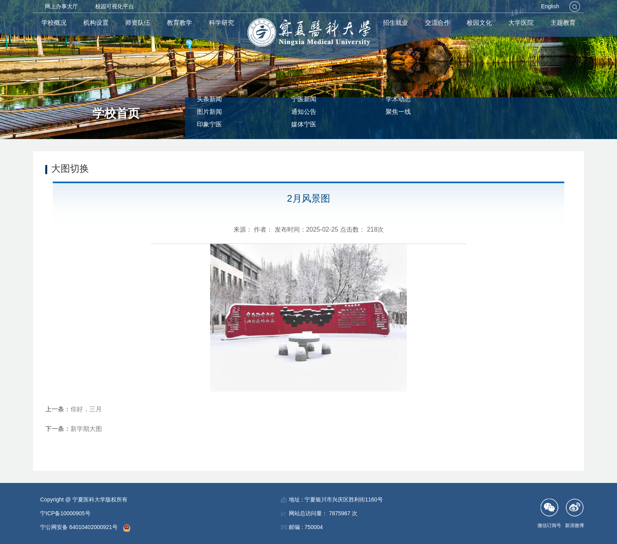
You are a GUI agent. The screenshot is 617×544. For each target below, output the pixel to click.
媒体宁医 (303, 124)
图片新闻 (209, 111)
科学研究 (221, 22)
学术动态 (398, 99)
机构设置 (96, 22)
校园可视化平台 (114, 6)
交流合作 (437, 22)
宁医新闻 (303, 99)
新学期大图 (86, 428)
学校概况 (54, 22)
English (550, 6)
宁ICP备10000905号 (65, 513)
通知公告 (303, 111)
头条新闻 (209, 99)
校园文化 (479, 22)
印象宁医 (209, 124)
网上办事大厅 (61, 6)
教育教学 (179, 22)
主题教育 (563, 22)
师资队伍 (137, 22)
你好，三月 (86, 409)
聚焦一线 (398, 111)
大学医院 (521, 22)
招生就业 (395, 22)
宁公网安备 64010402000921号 (79, 527)
